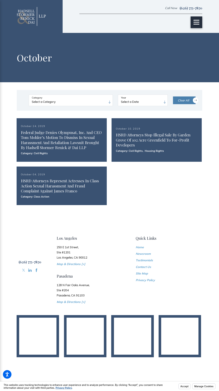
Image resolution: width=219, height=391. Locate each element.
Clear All (187, 100)
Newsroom (143, 269)
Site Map (142, 289)
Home (140, 262)
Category (37, 97)
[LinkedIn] (30, 285)
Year (123, 97)
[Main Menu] (196, 22)
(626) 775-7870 (191, 8)
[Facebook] (36, 285)
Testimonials (144, 276)
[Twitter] (23, 285)
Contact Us (143, 282)
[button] (7, 374)
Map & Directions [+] (71, 279)
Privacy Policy (145, 295)
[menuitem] (169, 262)
